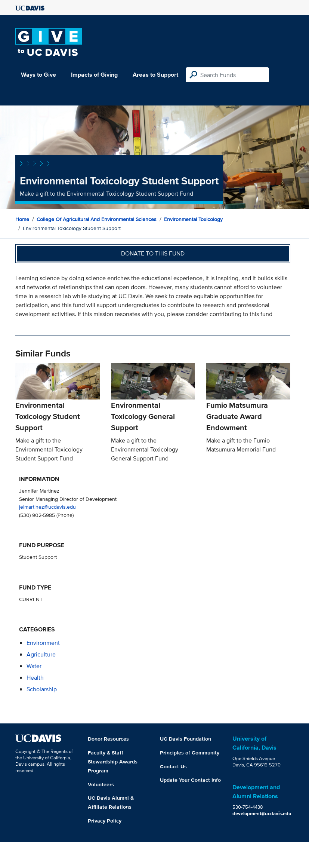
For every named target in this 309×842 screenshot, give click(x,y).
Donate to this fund (153, 253)
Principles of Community (189, 752)
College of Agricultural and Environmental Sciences (97, 219)
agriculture (41, 654)
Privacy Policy (104, 820)
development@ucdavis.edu (261, 813)
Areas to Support (155, 74)
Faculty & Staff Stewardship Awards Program (112, 761)
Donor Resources (108, 739)
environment (43, 643)
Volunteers (101, 784)
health (35, 677)
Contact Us (173, 766)
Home (22, 219)
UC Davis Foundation (185, 739)
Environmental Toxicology (193, 219)
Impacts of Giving (94, 74)
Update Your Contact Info (190, 780)
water (34, 666)
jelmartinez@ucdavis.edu (47, 507)
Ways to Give (38, 74)
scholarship (42, 689)
